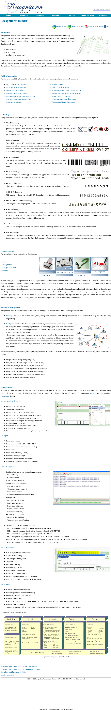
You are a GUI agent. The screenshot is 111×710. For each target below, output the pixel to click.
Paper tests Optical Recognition (17, 84)
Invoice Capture (57, 84)
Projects (71, 16)
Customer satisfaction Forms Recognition (20, 96)
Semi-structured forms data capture (64, 99)
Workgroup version (77, 26)
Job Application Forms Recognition (18, 99)
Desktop (9, 316)
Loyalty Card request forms (15, 90)
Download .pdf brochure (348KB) (13, 672)
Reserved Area (87, 16)
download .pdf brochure (95, 26)
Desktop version (61, 26)
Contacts (103, 16)
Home (8, 16)
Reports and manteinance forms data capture (67, 93)
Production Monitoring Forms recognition (66, 90)
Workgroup (10, 324)
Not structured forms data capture (63, 102)
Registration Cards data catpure (17, 93)
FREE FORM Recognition (61, 96)
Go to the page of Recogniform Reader (19, 666)
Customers (56, 16)
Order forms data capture (60, 87)
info (108, 26)
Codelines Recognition (14, 102)
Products (24, 16)
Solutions (40, 16)
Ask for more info (7, 675)
